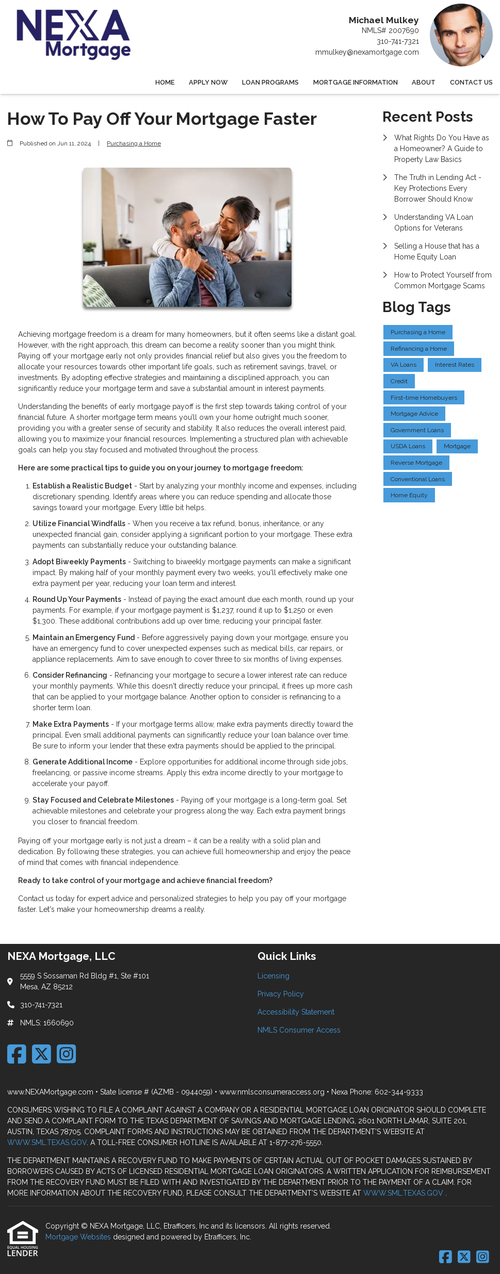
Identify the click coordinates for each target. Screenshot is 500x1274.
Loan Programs (270, 82)
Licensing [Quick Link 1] (273, 976)
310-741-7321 (398, 41)
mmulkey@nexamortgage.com (367, 52)
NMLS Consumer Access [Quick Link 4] (299, 1030)
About (424, 82)
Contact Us (471, 82)
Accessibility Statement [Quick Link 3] (295, 1012)
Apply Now (208, 82)
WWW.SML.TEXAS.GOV (47, 1142)
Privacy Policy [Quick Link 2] (280, 994)
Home (164, 82)
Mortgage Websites (79, 1237)
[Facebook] (16, 1054)
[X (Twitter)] (41, 1054)
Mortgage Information (355, 82)
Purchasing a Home (134, 143)
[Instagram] (66, 1054)
